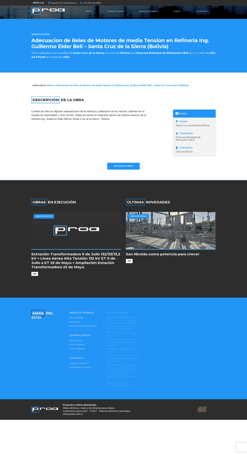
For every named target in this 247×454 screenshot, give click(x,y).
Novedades (202, 12)
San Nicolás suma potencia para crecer (162, 261)
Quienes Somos (115, 12)
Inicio (89, 12)
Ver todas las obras (123, 167)
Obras (177, 12)
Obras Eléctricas (40, 34)
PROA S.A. (38, 3)
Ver (35, 281)
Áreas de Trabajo (149, 12)
